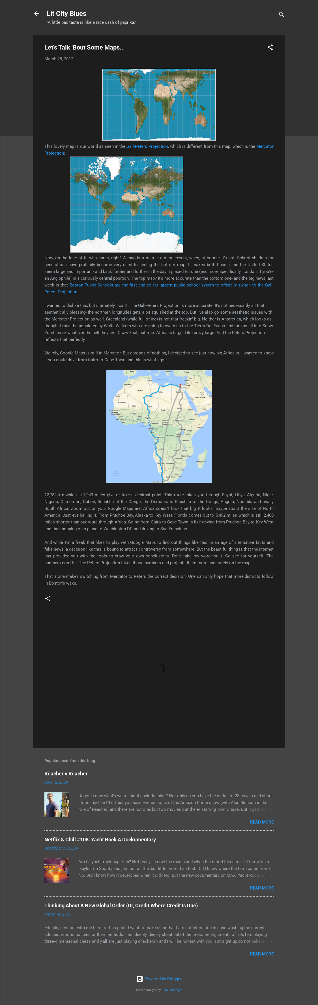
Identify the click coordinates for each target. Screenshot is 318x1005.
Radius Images (172, 990)
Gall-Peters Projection (147, 146)
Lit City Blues (66, 14)
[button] (270, 48)
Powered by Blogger (159, 979)
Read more (262, 822)
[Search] (281, 15)
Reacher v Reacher (66, 774)
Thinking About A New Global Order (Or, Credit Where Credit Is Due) (121, 905)
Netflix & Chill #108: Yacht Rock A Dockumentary (100, 840)
